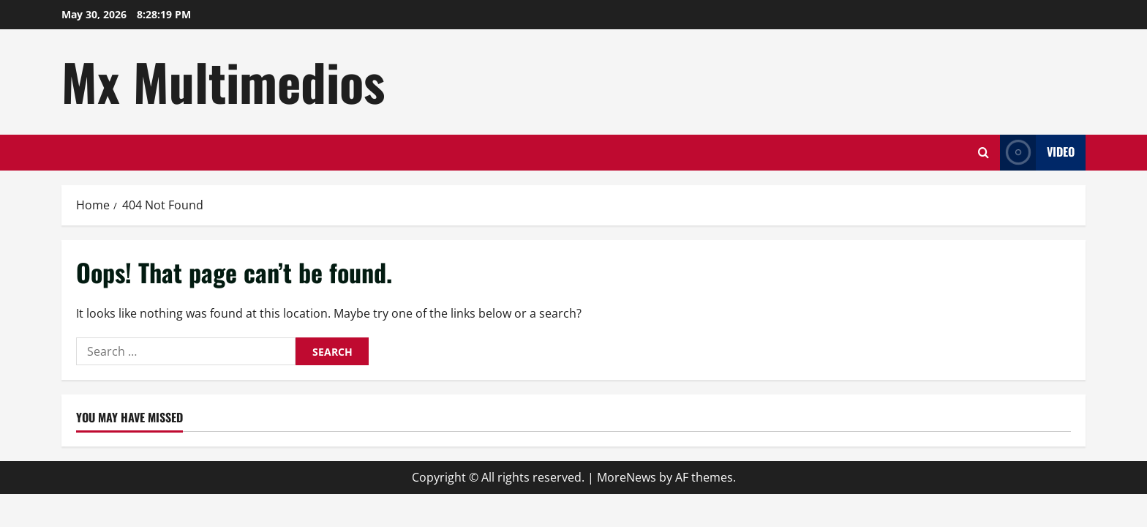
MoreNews (626, 477)
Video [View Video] (1037, 153)
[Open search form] (983, 152)
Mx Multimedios (223, 81)
